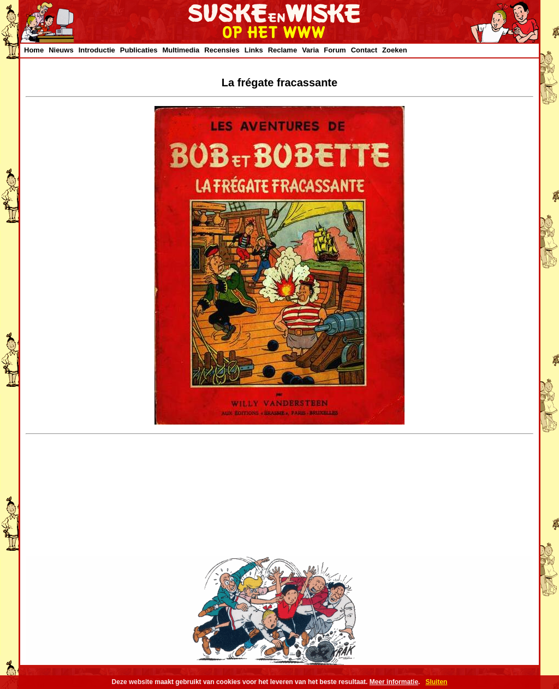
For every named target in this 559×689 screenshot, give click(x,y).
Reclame (282, 50)
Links (254, 50)
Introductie (97, 50)
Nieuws (61, 50)
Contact (364, 50)
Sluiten (436, 682)
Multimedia (180, 50)
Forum (335, 50)
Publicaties (139, 50)
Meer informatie (394, 682)
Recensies (221, 50)
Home (34, 50)
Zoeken (394, 50)
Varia (310, 50)
